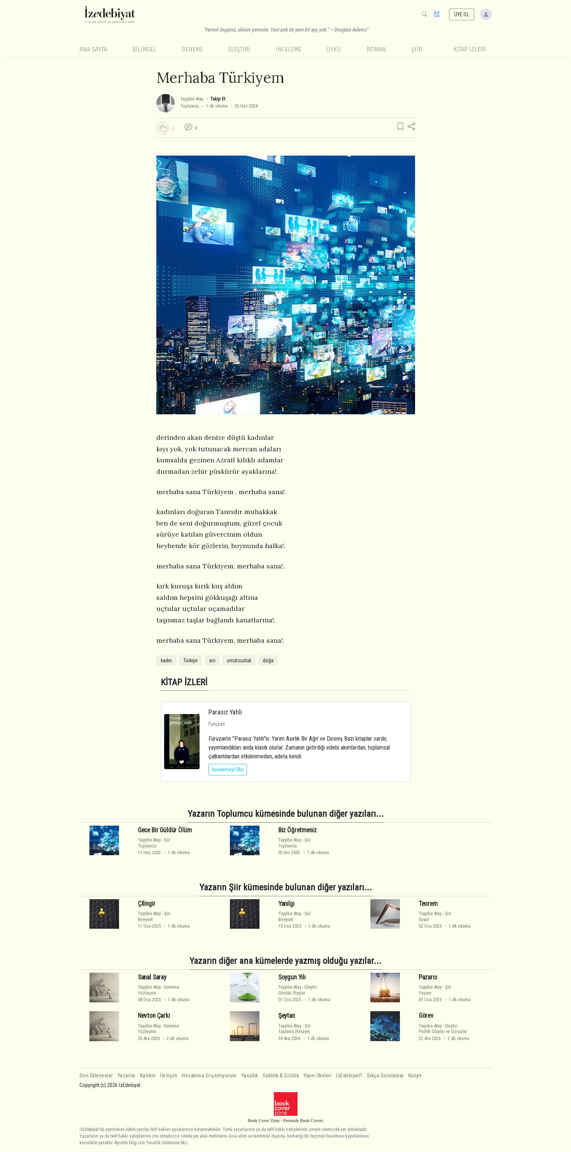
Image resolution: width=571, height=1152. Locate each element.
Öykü (333, 49)
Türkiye (190, 660)
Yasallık (249, 1076)
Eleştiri (239, 49)
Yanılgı (286, 903)
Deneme (192, 49)
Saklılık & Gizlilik (281, 1076)
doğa (268, 660)
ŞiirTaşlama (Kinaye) (294, 1028)
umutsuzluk (239, 660)
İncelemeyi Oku (228, 769)
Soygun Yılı (292, 977)
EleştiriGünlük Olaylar (297, 989)
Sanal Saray (152, 977)
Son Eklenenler (96, 1076)
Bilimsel (144, 49)
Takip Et (217, 99)
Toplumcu (189, 106)
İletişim (168, 1076)
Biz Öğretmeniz (297, 830)
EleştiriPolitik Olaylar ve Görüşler (443, 1028)
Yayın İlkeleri (317, 1076)
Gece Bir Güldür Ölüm (165, 830)
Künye (415, 1076)
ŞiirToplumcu (154, 842)
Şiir (416, 49)
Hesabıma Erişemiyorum (209, 1076)
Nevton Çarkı (154, 1015)
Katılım (148, 1076)
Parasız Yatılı (225, 712)
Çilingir (147, 903)
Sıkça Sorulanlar (385, 1076)
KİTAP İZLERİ (469, 49)
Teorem (428, 903)
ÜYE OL (461, 14)
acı (212, 660)
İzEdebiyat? (349, 1076)
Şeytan (286, 1015)
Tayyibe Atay (191, 99)
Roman (376, 49)
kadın (166, 660)
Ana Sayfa (93, 49)
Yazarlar (127, 1076)
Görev (426, 1015)
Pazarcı (428, 977)
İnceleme (288, 49)
